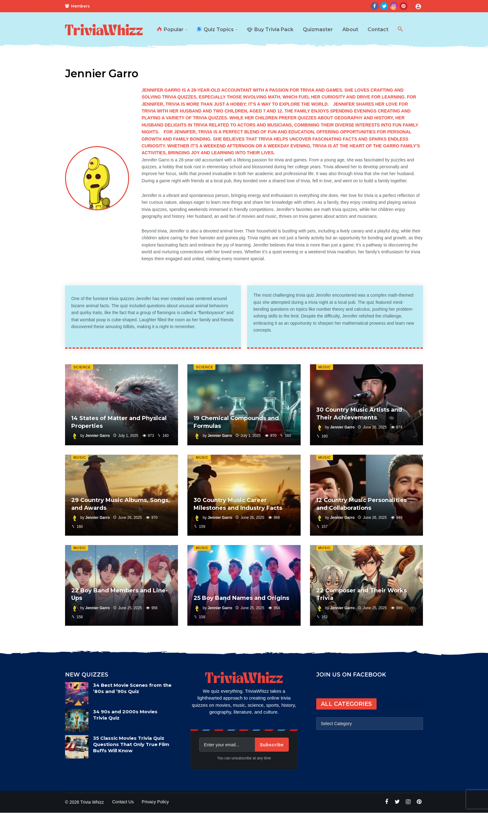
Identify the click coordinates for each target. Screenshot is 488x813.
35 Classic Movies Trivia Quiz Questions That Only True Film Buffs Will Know (131, 744)
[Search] (363, 6)
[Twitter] (384, 6)
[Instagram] (394, 6)
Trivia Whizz (92, 802)
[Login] (418, 6)
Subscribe (272, 744)
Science (82, 367)
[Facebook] (374, 6)
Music (324, 367)
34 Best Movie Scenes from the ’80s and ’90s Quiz (132, 688)
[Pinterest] (403, 6)
